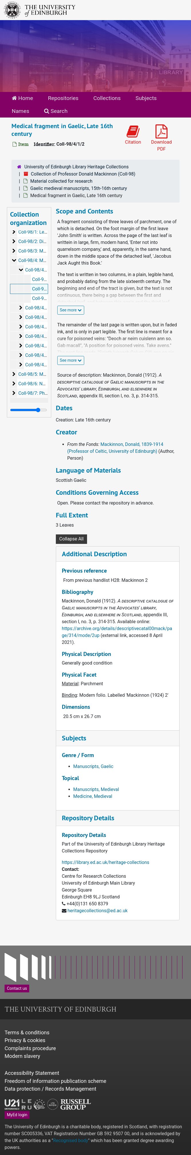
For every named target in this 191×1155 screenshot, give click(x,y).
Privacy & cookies (25, 1040)
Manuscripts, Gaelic (93, 766)
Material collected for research (61, 181)
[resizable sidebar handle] (28, 410)
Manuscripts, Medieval (96, 789)
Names (20, 111)
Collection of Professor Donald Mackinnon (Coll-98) (83, 174)
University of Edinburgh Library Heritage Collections (76, 167)
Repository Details (88, 817)
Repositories (63, 98)
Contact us (17, 988)
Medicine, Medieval (92, 796)
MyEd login (17, 1114)
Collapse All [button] (71, 539)
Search (56, 111)
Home (22, 98)
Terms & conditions (27, 1032)
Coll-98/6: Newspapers (41, 383)
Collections (107, 98)
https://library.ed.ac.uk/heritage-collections (105, 862)
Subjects (146, 98)
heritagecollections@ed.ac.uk (98, 910)
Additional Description (94, 553)
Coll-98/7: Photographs (41, 393)
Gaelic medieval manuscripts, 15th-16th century (78, 188)
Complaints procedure (30, 1048)
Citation (133, 135)
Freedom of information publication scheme (55, 1081)
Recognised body (70, 1140)
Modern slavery (22, 1056)
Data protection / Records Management (50, 1089)
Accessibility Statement (32, 1073)
